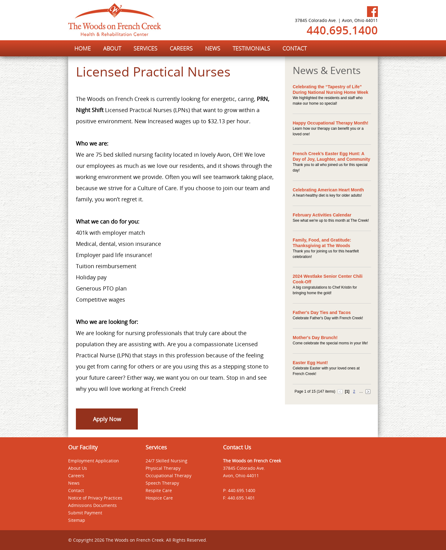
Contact (76, 490)
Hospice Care (159, 498)
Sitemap (76, 520)
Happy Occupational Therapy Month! (330, 122)
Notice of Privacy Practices (95, 498)
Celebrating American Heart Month (328, 189)
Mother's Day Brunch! (315, 337)
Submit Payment (85, 513)
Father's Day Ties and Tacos (322, 312)
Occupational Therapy (168, 475)
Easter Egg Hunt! (310, 362)
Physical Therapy (163, 468)
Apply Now (107, 419)
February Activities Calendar (322, 214)
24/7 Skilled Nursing (166, 461)
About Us (77, 468)
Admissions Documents (92, 505)
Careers (76, 475)
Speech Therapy (162, 483)
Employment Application (93, 461)
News (74, 483)
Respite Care (159, 490)
